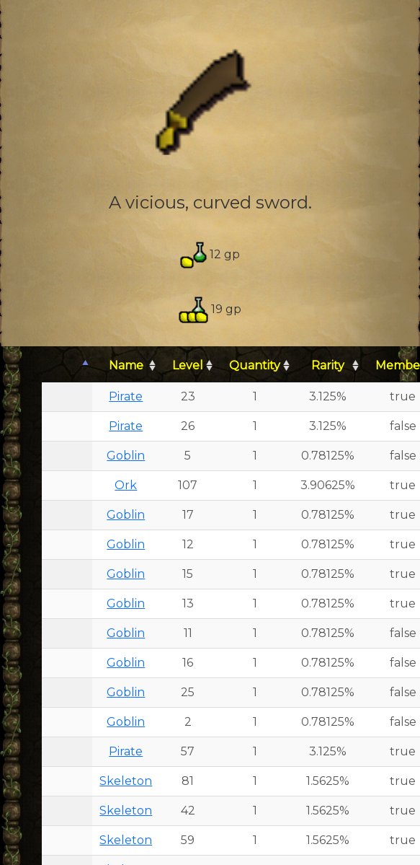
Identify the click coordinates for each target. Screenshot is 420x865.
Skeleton (125, 781)
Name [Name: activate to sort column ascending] (126, 365)
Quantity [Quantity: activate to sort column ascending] (254, 365)
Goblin (126, 455)
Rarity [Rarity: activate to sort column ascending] (327, 365)
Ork (126, 485)
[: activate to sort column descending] (67, 366)
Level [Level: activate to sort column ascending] (187, 365)
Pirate (126, 396)
